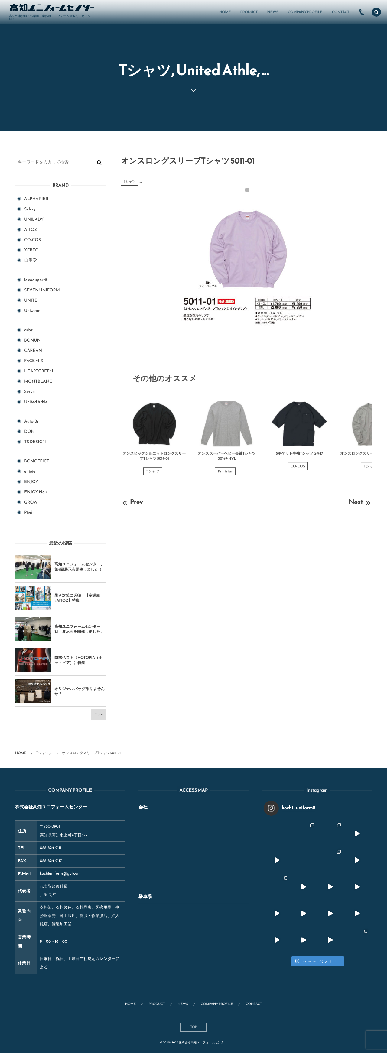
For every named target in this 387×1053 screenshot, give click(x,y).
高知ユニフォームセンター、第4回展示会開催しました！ (79, 566)
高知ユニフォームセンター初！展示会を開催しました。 (79, 629)
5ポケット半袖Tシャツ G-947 (299, 458)
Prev (132, 502)
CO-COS (298, 470)
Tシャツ (130, 181)
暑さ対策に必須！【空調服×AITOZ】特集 (77, 598)
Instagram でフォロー (317, 961)
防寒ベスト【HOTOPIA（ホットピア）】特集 (78, 660)
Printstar (225, 475)
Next (360, 502)
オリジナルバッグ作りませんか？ (79, 691)
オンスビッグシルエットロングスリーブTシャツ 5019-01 (154, 460)
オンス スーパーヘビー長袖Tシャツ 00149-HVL (226, 460)
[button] (376, 12)
